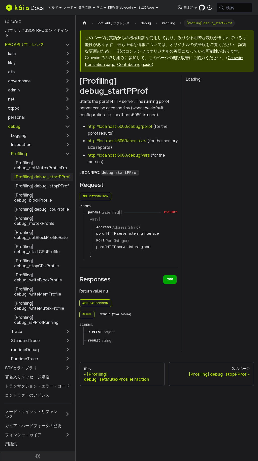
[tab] (86, 315)
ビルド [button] (53, 7)
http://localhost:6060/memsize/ (117, 140)
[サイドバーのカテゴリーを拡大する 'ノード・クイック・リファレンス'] (67, 414)
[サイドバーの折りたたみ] (38, 456)
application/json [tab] (95, 196)
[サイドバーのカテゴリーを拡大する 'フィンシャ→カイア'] (67, 435)
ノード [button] (68, 7)
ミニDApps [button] (146, 7)
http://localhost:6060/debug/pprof (120, 126)
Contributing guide (134, 64)
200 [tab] (170, 279)
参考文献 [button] (84, 7)
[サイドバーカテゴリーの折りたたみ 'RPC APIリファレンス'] (67, 44)
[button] (39, 54)
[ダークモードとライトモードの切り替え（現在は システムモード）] (210, 8)
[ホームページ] (84, 23)
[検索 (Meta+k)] (234, 7)
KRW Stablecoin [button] (120, 7)
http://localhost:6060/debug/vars (119, 155)
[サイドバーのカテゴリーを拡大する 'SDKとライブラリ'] (67, 368)
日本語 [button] (185, 7)
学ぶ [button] (99, 7)
